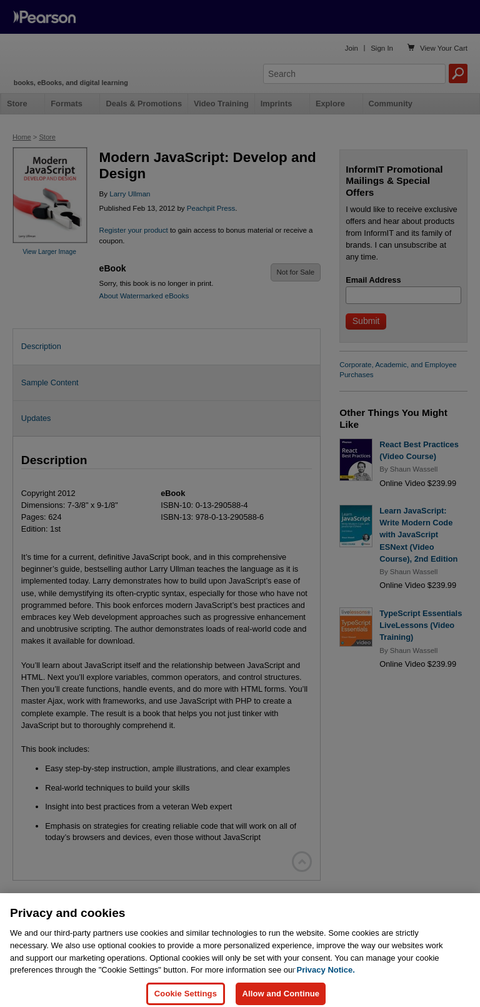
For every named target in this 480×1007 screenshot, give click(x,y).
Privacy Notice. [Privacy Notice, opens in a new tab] (326, 981)
